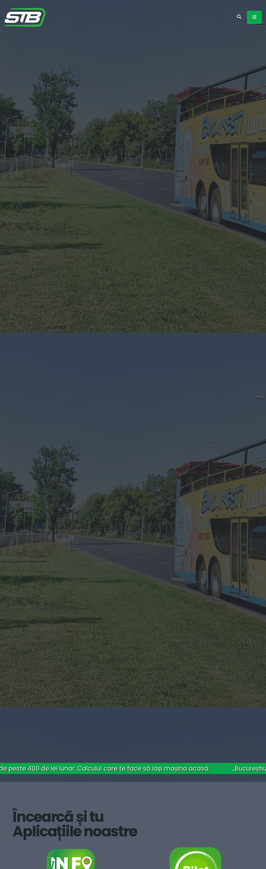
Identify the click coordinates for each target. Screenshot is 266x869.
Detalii (133, 412)
